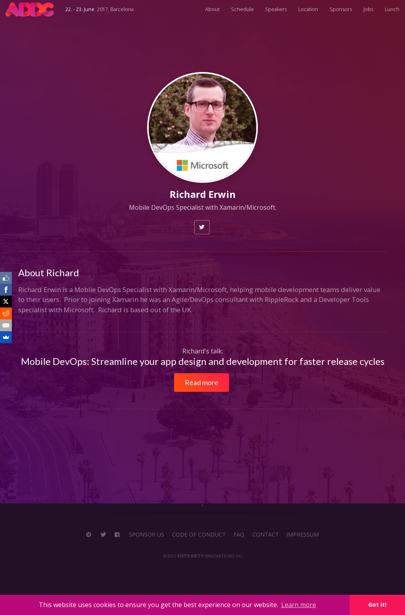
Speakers (276, 9)
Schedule (242, 9)
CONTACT (265, 534)
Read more (201, 382)
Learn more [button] (298, 604)
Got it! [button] (377, 604)
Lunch (392, 9)
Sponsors (340, 9)
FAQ (238, 534)
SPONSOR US (146, 534)
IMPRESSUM (302, 534)
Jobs (368, 9)
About (212, 9)
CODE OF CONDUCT (199, 534)
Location (308, 9)
